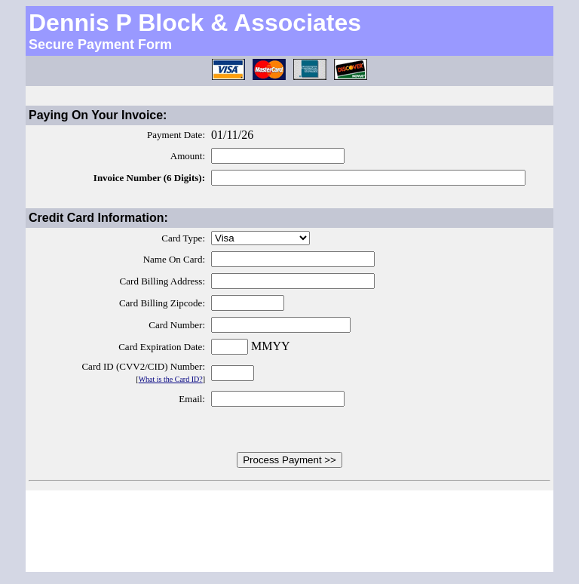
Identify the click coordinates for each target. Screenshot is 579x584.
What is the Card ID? (171, 379)
